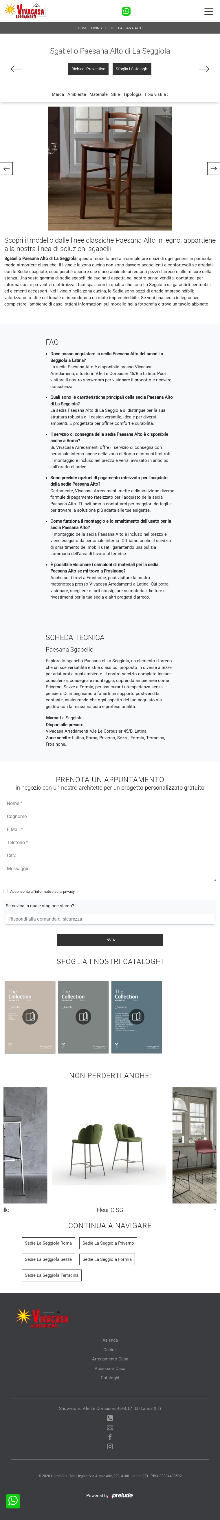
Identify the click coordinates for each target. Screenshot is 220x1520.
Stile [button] (115, 94)
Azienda (110, 1340)
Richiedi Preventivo (88, 69)
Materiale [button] (98, 94)
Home (83, 28)
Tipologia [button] (132, 94)
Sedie (110, 28)
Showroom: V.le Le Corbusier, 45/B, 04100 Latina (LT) (110, 1408)
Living (96, 28)
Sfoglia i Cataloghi (132, 69)
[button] (6, 168)
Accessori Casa (110, 1368)
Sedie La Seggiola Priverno (108, 1243)
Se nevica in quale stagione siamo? (40, 905)
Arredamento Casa (110, 1359)
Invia (110, 940)
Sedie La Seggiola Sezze (48, 1259)
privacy (69, 891)
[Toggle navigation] (209, 11)
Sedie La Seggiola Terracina (51, 1275)
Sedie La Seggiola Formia (107, 1259)
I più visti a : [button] (156, 94)
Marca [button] (58, 94)
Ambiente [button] (76, 94)
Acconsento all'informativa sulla (42, 891)
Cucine (110, 1349)
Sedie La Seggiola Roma (48, 1243)
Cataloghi (110, 1377)
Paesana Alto (130, 28)
